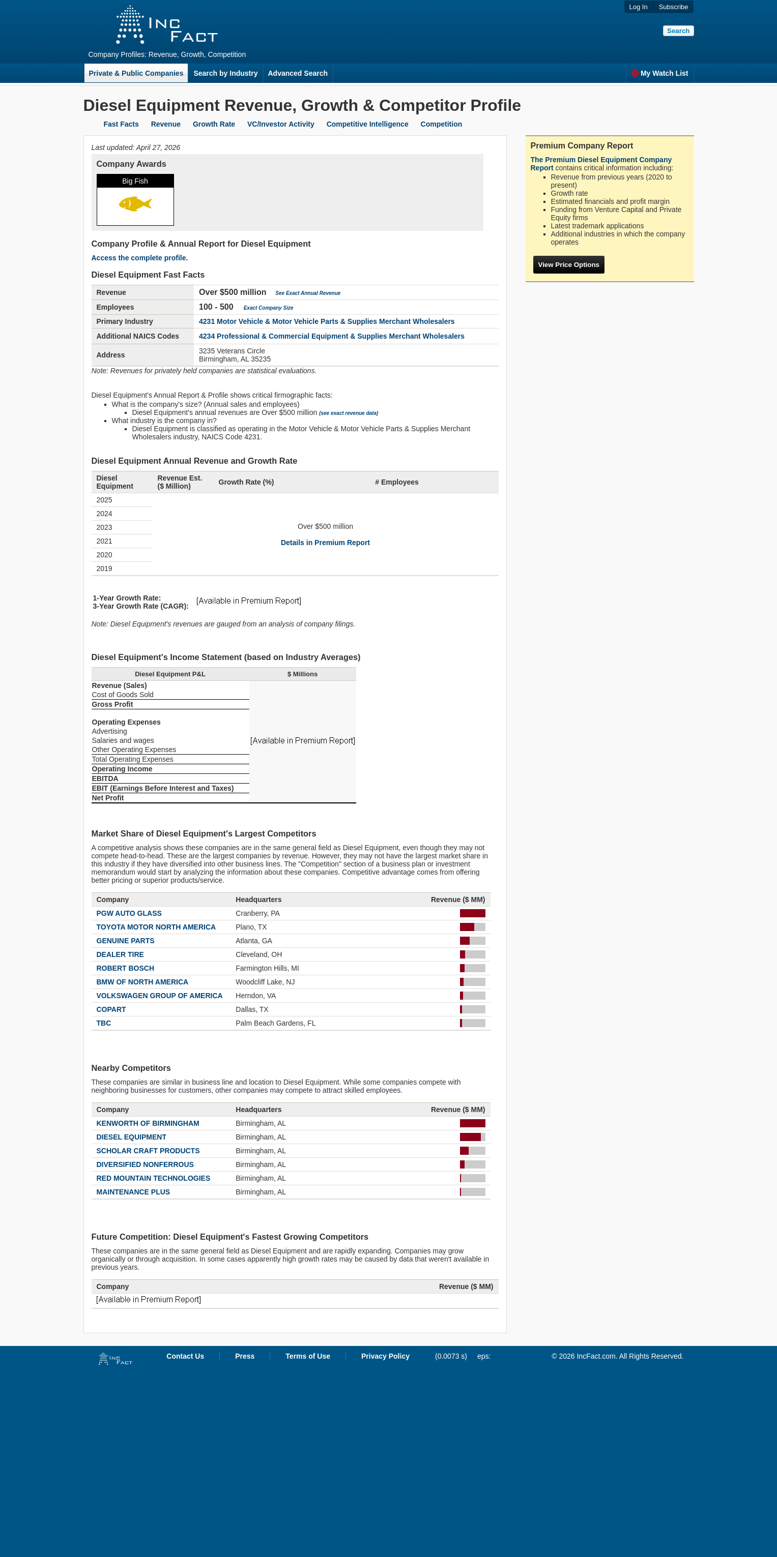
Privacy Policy (385, 1356)
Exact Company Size (269, 308)
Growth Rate (214, 124)
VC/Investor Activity (280, 124)
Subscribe (673, 7)
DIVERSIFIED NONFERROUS (145, 1164)
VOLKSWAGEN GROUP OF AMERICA (160, 996)
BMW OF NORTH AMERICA (143, 982)
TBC (104, 1023)
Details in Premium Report (325, 542)
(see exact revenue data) (348, 413)
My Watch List (659, 73)
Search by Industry (225, 73)
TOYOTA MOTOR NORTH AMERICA (156, 927)
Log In (638, 7)
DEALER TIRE (120, 954)
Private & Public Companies (136, 73)
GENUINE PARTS (126, 941)
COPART (111, 1009)
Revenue (166, 124)
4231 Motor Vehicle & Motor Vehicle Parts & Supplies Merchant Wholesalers (327, 321)
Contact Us (185, 1356)
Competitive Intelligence (368, 124)
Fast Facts (121, 124)
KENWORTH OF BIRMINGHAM (148, 1123)
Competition (442, 124)
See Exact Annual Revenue (307, 293)
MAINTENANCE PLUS (133, 1192)
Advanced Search (298, 73)
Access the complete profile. (140, 258)
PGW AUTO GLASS (129, 913)
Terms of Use (307, 1356)
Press (244, 1356)
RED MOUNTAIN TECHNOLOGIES (154, 1178)
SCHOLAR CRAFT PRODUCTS (148, 1151)
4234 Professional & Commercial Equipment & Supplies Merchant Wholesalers (332, 336)
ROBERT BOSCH (126, 968)
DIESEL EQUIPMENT (131, 1137)
